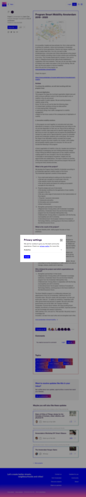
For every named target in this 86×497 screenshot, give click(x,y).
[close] (61, 240)
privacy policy (45, 246)
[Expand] (43, 249)
